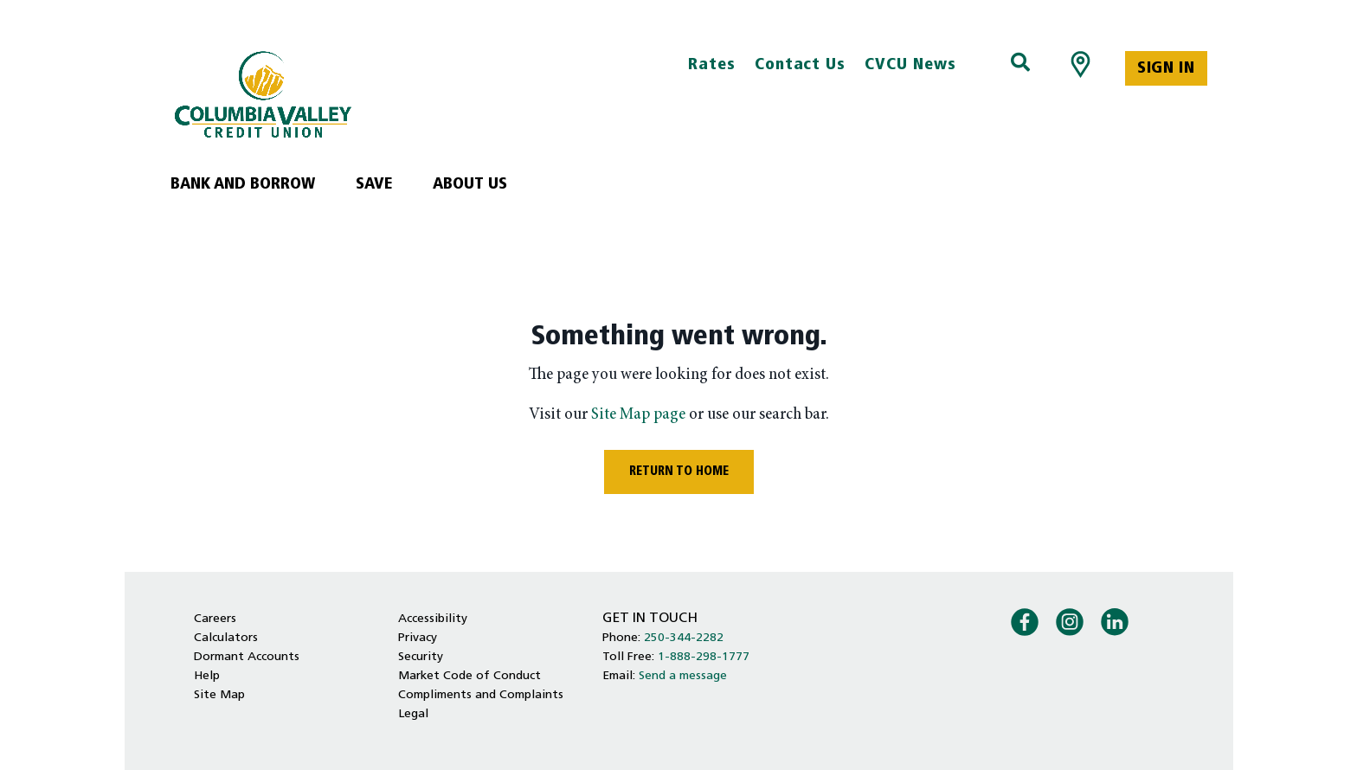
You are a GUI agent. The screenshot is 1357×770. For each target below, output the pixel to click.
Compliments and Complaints (480, 695)
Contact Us (800, 65)
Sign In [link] (1165, 69)
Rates (712, 65)
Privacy (417, 638)
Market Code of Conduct (469, 676)
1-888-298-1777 (703, 657)
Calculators (226, 638)
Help (207, 676)
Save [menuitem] (374, 184)
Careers (215, 619)
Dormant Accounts (246, 657)
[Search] (1020, 64)
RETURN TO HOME (679, 471)
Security (420, 657)
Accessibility (432, 619)
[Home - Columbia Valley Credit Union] (339, 94)
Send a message (683, 676)
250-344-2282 (684, 638)
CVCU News (910, 65)
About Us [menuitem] (470, 184)
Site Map (219, 695)
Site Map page (638, 415)
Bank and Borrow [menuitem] (242, 184)
